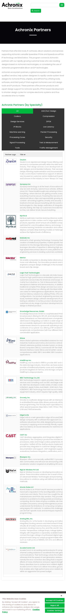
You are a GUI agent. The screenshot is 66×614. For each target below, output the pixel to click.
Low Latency (48, 126)
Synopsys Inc (25, 184)
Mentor (23, 258)
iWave (22, 338)
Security (48, 137)
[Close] (61, 595)
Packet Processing (48, 132)
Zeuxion (23, 160)
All (17, 111)
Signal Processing (17, 142)
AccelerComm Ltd (27, 548)
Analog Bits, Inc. (26, 519)
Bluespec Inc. (25, 457)
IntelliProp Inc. (25, 360)
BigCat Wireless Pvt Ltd (29, 470)
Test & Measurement (48, 142)
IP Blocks (17, 126)
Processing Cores (17, 137)
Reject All (54, 605)
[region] (33, 603)
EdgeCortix (24, 415)
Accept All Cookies (54, 600)
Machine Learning (17, 132)
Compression (49, 116)
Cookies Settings (55, 610)
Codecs (17, 116)
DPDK (48, 121)
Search (36, 11)
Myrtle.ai (23, 216)
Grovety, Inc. (25, 397)
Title (23, 154)
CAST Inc (23, 435)
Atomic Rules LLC (27, 487)
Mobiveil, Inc (25, 238)
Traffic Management (48, 148)
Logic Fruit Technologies (30, 273)
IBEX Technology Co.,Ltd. (30, 378)
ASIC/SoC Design (48, 111)
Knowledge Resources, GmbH (32, 311)
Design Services (17, 121)
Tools (17, 148)
